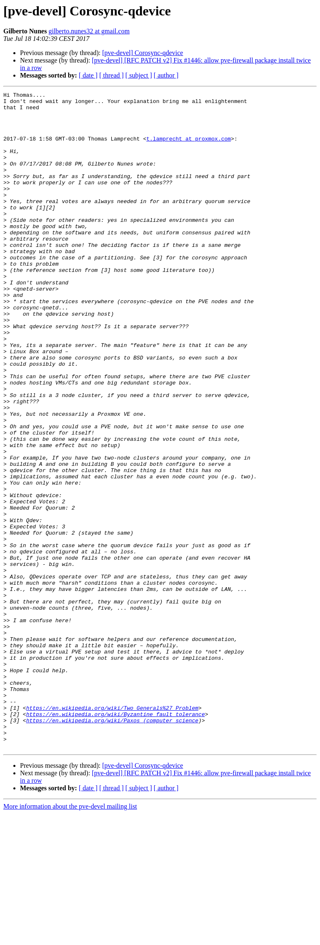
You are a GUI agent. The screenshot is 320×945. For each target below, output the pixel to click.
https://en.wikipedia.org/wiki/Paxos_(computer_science (112, 846)
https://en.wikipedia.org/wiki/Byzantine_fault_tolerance (115, 839)
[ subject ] (138, 75)
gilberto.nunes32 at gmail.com (89, 31)
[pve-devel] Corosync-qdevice (142, 52)
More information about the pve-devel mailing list (70, 937)
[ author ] (166, 75)
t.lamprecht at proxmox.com (188, 148)
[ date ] (88, 75)
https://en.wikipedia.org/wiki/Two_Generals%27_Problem (112, 831)
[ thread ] (111, 75)
